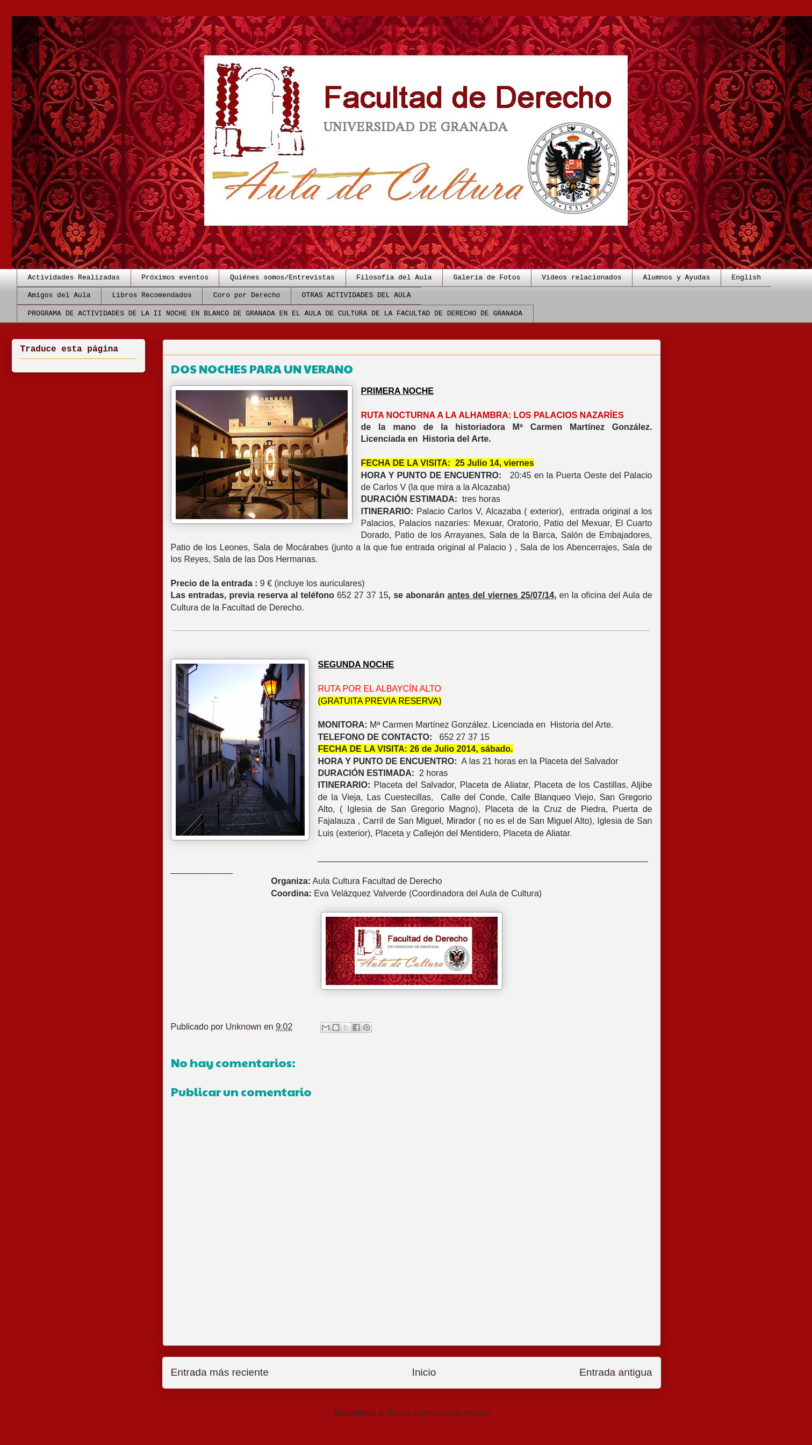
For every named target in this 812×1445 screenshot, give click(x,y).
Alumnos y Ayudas (676, 278)
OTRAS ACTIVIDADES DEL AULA (356, 295)
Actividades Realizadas (74, 278)
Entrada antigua (615, 1372)
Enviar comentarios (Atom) (438, 1413)
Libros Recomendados (152, 295)
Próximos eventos (175, 278)
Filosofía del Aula (394, 278)
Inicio (424, 1372)
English (746, 278)
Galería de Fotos (486, 278)
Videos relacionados (581, 278)
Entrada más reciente (220, 1372)
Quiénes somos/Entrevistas (282, 278)
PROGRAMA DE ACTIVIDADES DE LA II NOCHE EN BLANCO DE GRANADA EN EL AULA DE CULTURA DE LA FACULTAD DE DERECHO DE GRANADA (275, 314)
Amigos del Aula (59, 295)
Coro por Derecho (247, 295)
